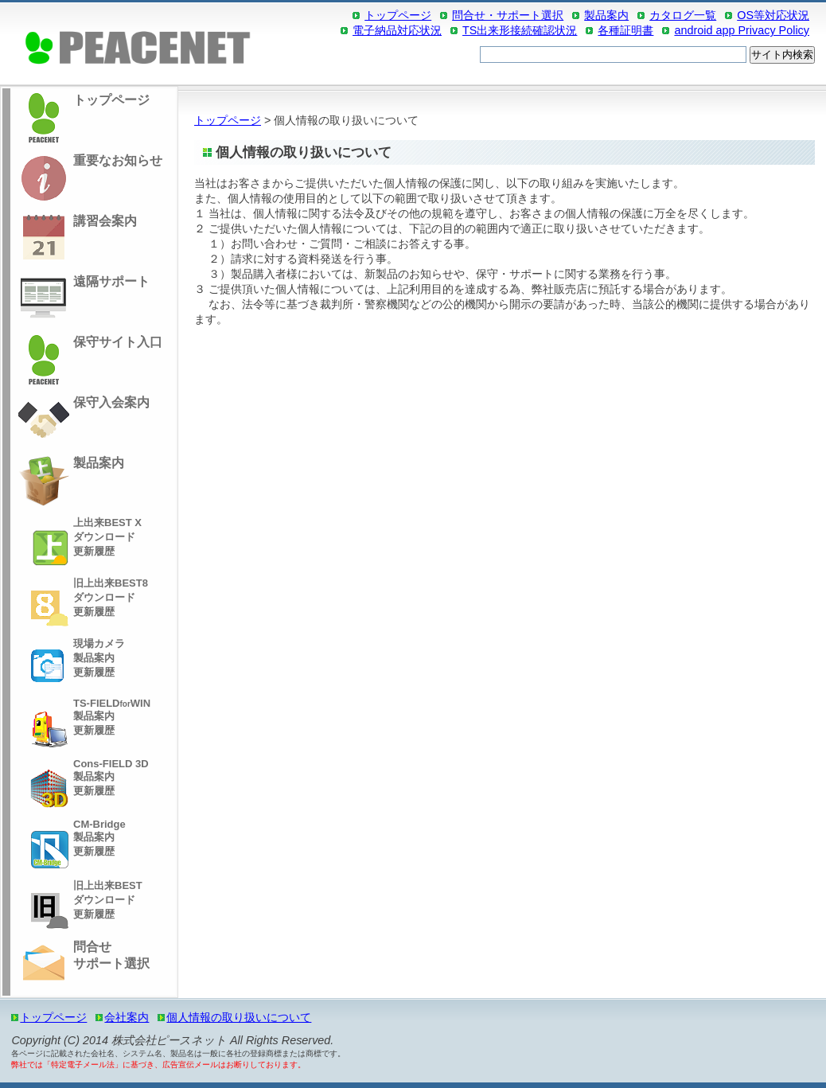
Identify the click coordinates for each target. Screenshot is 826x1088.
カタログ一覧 (682, 15)
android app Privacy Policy (741, 30)
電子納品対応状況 (397, 30)
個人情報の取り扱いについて (238, 1017)
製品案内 (606, 15)
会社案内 (126, 1017)
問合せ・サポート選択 (507, 15)
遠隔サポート (82, 299)
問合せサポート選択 (82, 964)
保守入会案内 (82, 420)
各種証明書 (625, 30)
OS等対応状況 (773, 15)
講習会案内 (75, 238)
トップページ (397, 15)
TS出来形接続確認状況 (519, 30)
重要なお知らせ (88, 178)
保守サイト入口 (88, 359)
